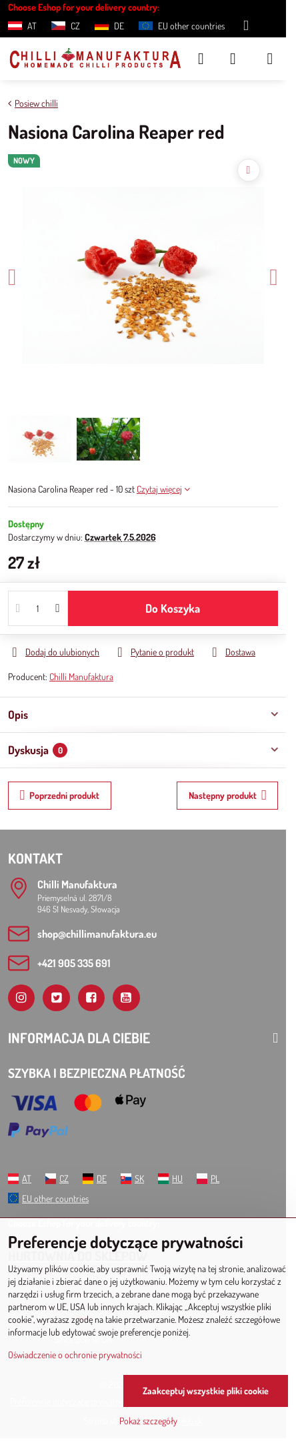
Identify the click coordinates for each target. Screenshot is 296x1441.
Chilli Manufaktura (81, 676)
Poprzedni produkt (60, 795)
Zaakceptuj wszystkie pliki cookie (206, 1390)
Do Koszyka (172, 608)
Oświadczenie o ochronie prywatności (75, 1354)
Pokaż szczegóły (148, 1420)
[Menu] (270, 58)
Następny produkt (228, 795)
